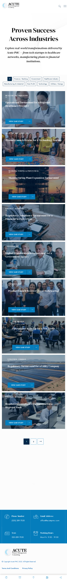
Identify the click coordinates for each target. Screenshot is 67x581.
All (10, 79)
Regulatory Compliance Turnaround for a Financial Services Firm (29, 217)
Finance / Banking (21, 79)
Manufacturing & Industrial (14, 84)
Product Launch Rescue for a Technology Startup (33, 140)
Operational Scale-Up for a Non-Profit (33, 328)
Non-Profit (31, 84)
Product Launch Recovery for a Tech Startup (33, 290)
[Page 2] (33, 441)
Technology (43, 84)
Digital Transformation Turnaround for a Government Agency (28, 254)
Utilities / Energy (57, 84)
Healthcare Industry (51, 79)
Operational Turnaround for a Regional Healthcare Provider (27, 104)
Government (35, 79)
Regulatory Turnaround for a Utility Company (33, 366)
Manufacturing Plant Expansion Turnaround (34, 177)
